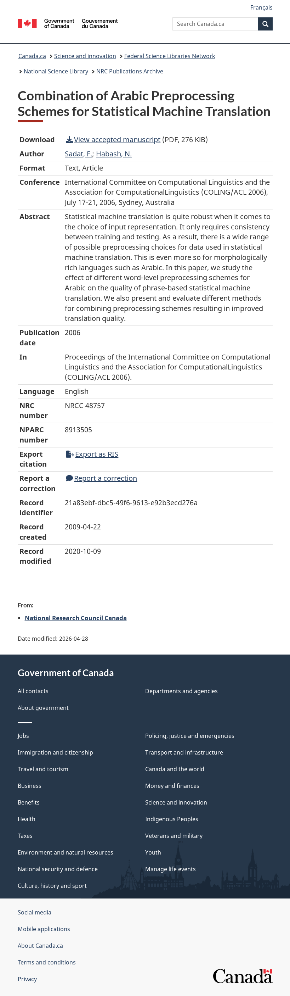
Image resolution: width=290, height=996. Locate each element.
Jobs (23, 736)
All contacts (33, 691)
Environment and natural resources (65, 852)
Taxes (25, 836)
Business (29, 786)
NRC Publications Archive (129, 71)
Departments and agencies (181, 691)
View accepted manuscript (113, 139)
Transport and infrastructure (184, 752)
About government (43, 708)
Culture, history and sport (52, 886)
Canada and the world (174, 769)
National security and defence (58, 869)
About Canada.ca (40, 946)
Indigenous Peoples (171, 819)
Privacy (27, 979)
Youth (153, 852)
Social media (34, 912)
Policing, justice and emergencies (189, 736)
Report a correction (101, 478)
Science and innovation (85, 56)
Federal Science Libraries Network (169, 56)
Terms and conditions (47, 962)
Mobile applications (44, 929)
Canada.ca (32, 56)
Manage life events (170, 869)
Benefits (29, 802)
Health (26, 819)
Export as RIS (92, 454)
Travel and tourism (43, 769)
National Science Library (56, 71)
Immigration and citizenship (55, 752)
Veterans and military (174, 836)
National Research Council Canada (76, 617)
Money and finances (172, 786)
